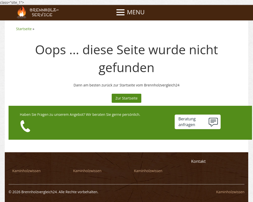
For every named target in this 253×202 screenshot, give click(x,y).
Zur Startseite (126, 98)
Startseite (24, 28)
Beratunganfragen (187, 121)
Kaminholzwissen (26, 170)
